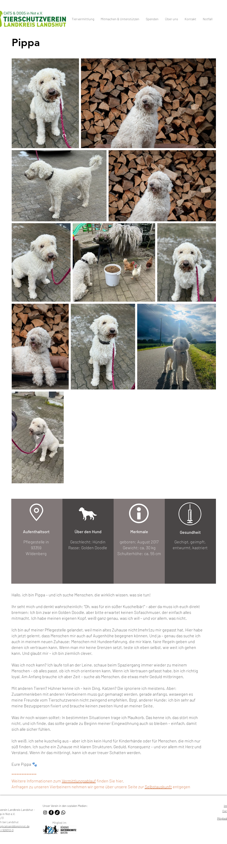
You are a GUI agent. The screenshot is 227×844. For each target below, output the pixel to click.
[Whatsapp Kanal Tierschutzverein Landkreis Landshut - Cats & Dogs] (63, 812)
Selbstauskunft (158, 786)
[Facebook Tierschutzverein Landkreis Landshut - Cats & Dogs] (51, 812)
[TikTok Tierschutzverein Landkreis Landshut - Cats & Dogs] (57, 812)
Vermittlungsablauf (79, 780)
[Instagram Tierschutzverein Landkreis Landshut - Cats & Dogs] (45, 812)
